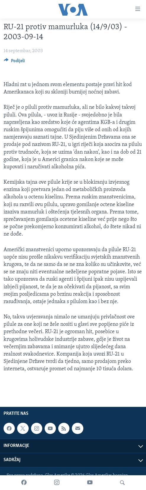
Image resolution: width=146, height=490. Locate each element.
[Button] (14, 62)
